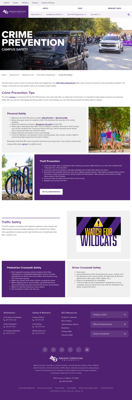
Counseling (37, 324)
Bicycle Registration (51, 192)
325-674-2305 (61, 118)
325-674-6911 (9, 333)
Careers (35, 3)
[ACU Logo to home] (14, 12)
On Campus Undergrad (12, 317)
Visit (80, 8)
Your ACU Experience (76, 14)
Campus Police (38, 317)
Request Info (114, 8)
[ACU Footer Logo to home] (66, 358)
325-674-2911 (47, 118)
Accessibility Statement (27, 388)
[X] (61, 349)
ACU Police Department (65, 83)
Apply (45, 8)
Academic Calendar (69, 317)
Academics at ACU (54, 14)
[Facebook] (45, 349)
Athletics (25, 3)
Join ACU (95, 14)
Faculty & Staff (67, 335)
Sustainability (71, 388)
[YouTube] (70, 349)
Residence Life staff (44, 124)
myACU (6, 3)
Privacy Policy (59, 388)
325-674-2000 (66, 381)
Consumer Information (44, 388)
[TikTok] (87, 349)
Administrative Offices (70, 324)
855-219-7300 (10, 327)
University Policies (107, 388)
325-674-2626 (39, 327)
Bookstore (65, 328)
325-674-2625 (39, 333)
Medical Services (39, 331)
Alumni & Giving (48, 3)
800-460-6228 (10, 320)
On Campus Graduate (12, 331)
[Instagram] (53, 349)
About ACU (36, 14)
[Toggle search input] (128, 14)
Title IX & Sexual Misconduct (88, 388)
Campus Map (66, 331)
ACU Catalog (66, 321)
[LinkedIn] (78, 349)
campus (12, 97)
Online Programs (10, 324)
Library (15, 3)
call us (24, 144)
